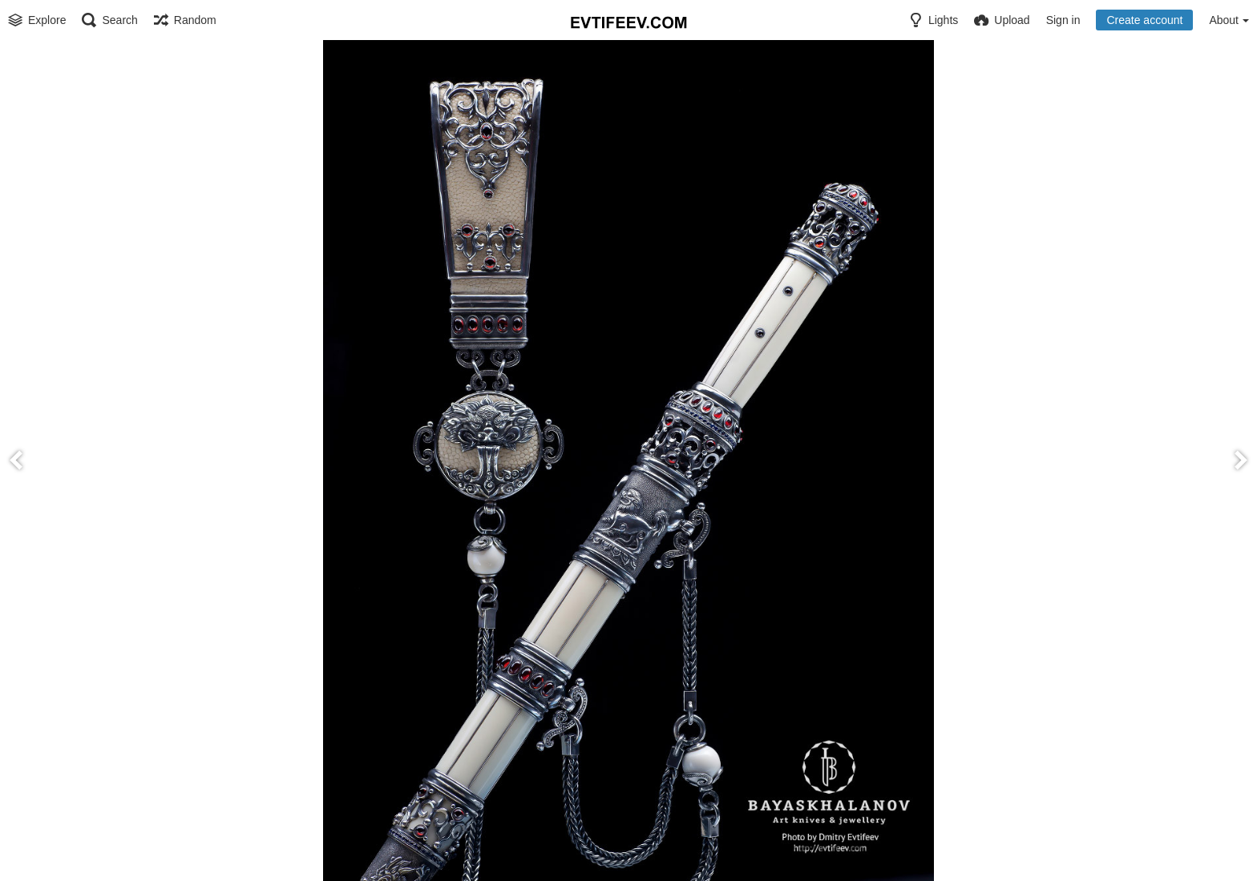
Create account (1144, 20)
